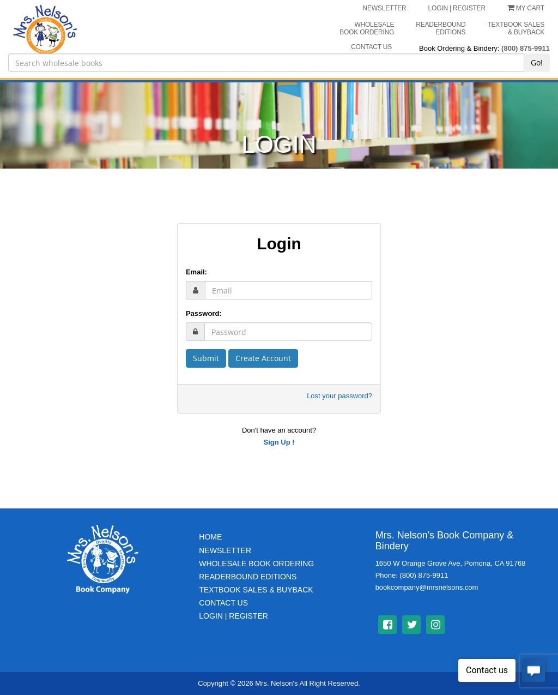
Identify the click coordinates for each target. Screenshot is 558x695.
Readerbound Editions (440, 28)
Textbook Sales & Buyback (515, 28)
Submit (206, 358)
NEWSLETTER (385, 8)
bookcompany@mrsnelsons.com (426, 587)
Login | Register (233, 616)
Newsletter (225, 550)
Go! (537, 62)
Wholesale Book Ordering (366, 28)
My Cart (525, 8)
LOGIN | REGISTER (457, 8)
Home (210, 536)
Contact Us (223, 602)
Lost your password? (339, 396)
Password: (204, 313)
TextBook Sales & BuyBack (256, 589)
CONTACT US (371, 47)
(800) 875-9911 (525, 48)
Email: (196, 272)
